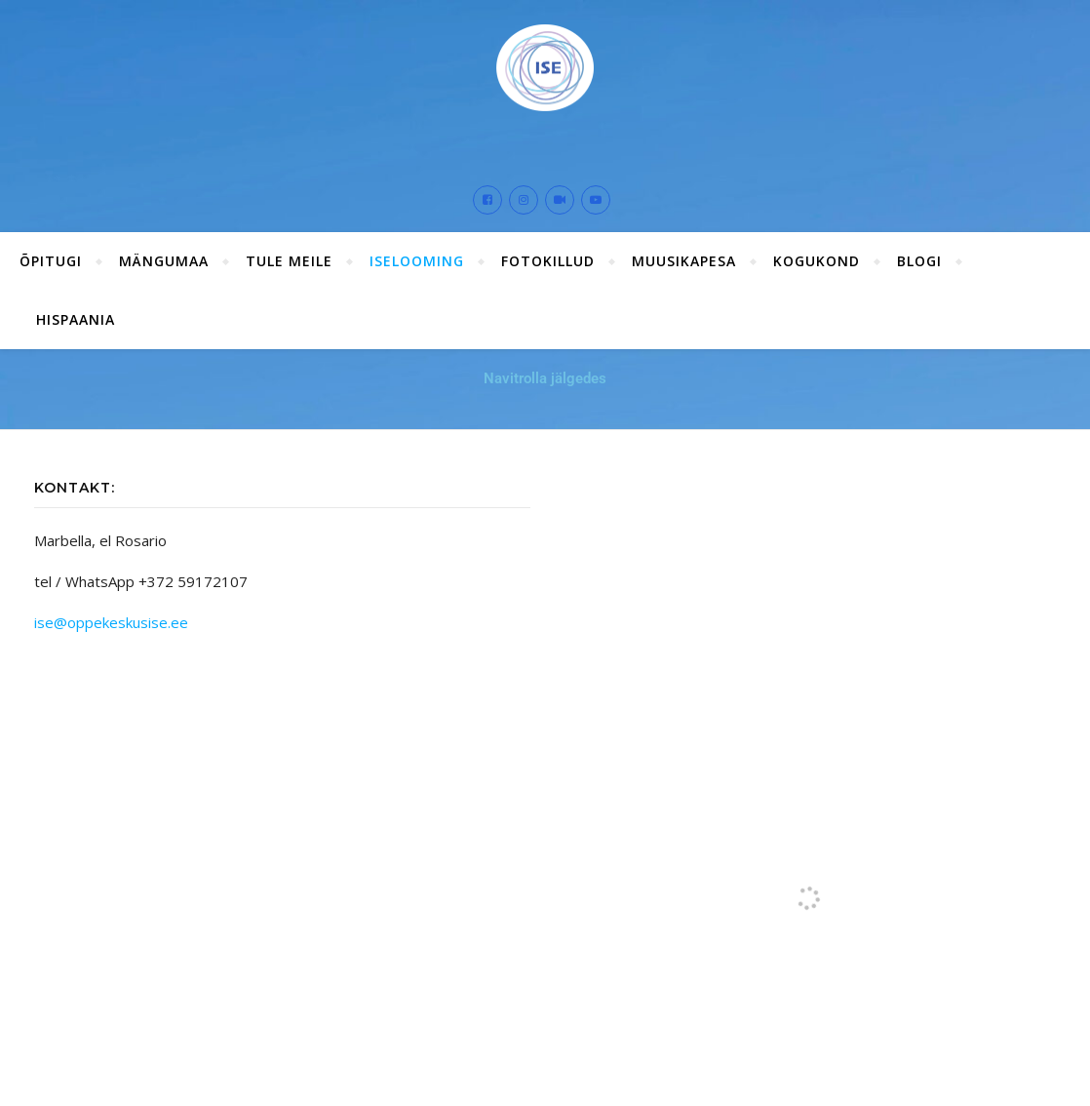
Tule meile (289, 261)
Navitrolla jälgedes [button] (545, 378)
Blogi (919, 261)
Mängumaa (164, 261)
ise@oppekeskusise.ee (111, 622)
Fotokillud (548, 261)
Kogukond (816, 261)
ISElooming (417, 261)
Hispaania (75, 319)
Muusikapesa (684, 261)
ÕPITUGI (50, 261)
